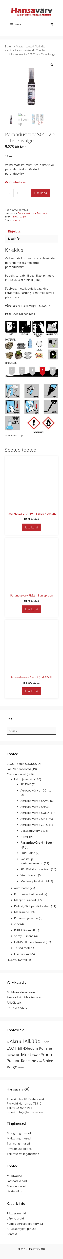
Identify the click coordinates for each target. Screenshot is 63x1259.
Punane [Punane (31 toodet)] (13, 1060)
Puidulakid (27, 853)
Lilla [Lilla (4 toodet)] (18, 1055)
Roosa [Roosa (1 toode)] (39, 1061)
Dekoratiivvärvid (31, 831)
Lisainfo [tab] (14, 239)
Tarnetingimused (18, 1143)
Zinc (17, 924)
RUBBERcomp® (24, 930)
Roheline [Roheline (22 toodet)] (28, 1060)
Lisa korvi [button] (31, 527)
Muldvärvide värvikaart (22, 992)
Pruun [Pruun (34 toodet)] (46, 1054)
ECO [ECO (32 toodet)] (10, 1048)
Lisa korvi (40, 193)
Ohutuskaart (17, 182)
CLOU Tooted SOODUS (22, 764)
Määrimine (21, 912)
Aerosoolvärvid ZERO (34, 825)
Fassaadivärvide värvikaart (25, 997)
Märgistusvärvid (25, 900)
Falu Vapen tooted (19, 769)
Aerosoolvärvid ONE (33, 819)
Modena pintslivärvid (34, 881)
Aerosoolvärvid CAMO (35, 801)
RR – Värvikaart (17, 1007)
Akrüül (15, 216)
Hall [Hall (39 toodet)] (18, 1048)
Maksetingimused (19, 1138)
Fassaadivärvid (17, 1181)
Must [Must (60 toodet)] (26, 1054)
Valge (23, 216)
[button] (52, 65)
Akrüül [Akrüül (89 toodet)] (17, 1041)
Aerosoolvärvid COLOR (35, 813)
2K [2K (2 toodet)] (8, 1042)
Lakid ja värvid (24, 779)
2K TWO (25, 784)
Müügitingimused (19, 1133)
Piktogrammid (16, 1213)
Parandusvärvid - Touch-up (32, 213)
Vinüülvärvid (28, 875)
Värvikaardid (15, 1218)
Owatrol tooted (17, 960)
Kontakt (12, 1234)
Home (24, 837)
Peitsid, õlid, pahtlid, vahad (32, 906)
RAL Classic (14, 1002)
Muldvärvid (14, 1176)
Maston (16, 220)
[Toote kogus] (17, 193)
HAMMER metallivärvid (29, 942)
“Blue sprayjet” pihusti (21, 1229)
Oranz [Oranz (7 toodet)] (36, 1055)
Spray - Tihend (24, 936)
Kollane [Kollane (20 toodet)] (45, 1048)
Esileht (9, 46)
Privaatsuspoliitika (19, 1149)
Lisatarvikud (22, 954)
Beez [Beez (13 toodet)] (45, 1042)
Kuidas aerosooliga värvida (25, 1224)
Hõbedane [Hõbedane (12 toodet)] (30, 1048)
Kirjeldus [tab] (14, 231)
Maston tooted (25, 46)
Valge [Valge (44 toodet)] (12, 1067)
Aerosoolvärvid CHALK (35, 807)
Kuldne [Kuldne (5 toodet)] (11, 1055)
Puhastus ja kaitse (26, 918)
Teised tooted (23, 948)
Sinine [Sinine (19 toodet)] (48, 1060)
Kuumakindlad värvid (28, 894)
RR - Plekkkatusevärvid (35, 869)
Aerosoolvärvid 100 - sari (37, 790)
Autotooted (21, 888)
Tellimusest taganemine (23, 1154)
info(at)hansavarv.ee (30, 1112)
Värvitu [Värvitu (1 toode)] (21, 1068)
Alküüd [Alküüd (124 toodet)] (33, 1041)
